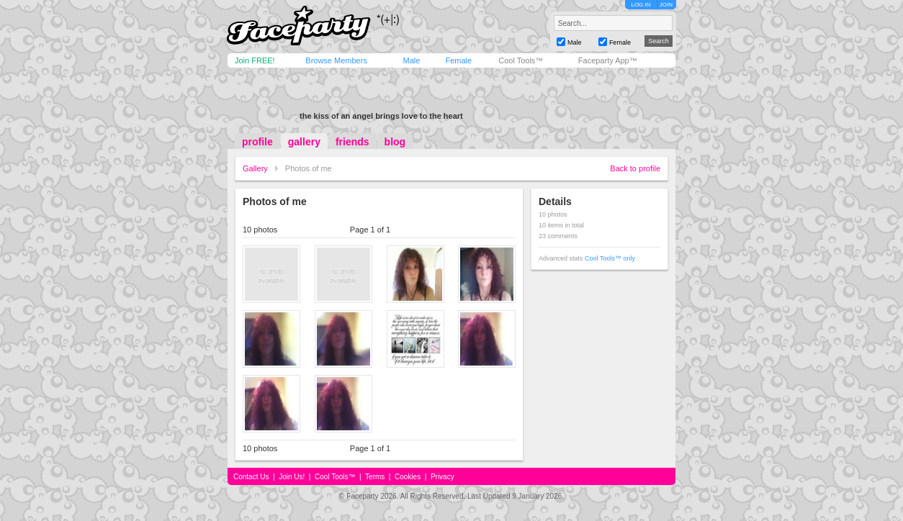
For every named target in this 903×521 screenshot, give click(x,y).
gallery (304, 142)
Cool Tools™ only (610, 258)
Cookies (408, 477)
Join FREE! (255, 60)
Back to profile (635, 168)
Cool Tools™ (520, 60)
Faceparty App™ (607, 60)
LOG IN (640, 4)
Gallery (255, 168)
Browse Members (336, 60)
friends (352, 142)
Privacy (442, 477)
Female (458, 60)
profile (257, 142)
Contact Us (251, 477)
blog (395, 142)
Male (411, 60)
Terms (375, 477)
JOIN (666, 4)
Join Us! (292, 477)
